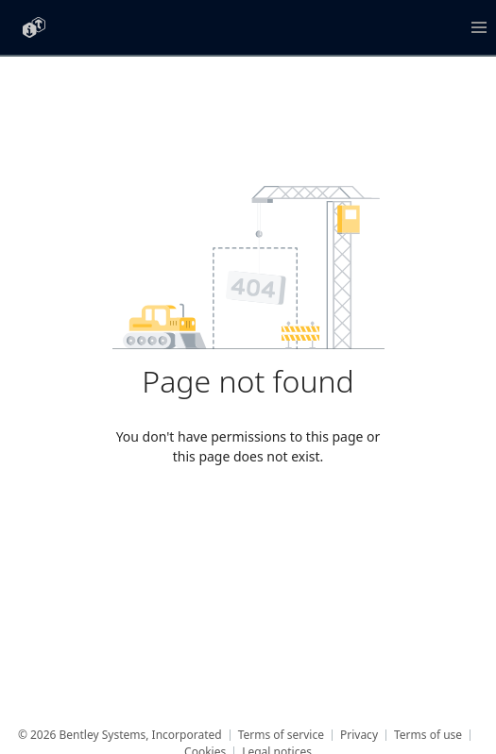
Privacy (359, 735)
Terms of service (281, 735)
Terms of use (428, 735)
